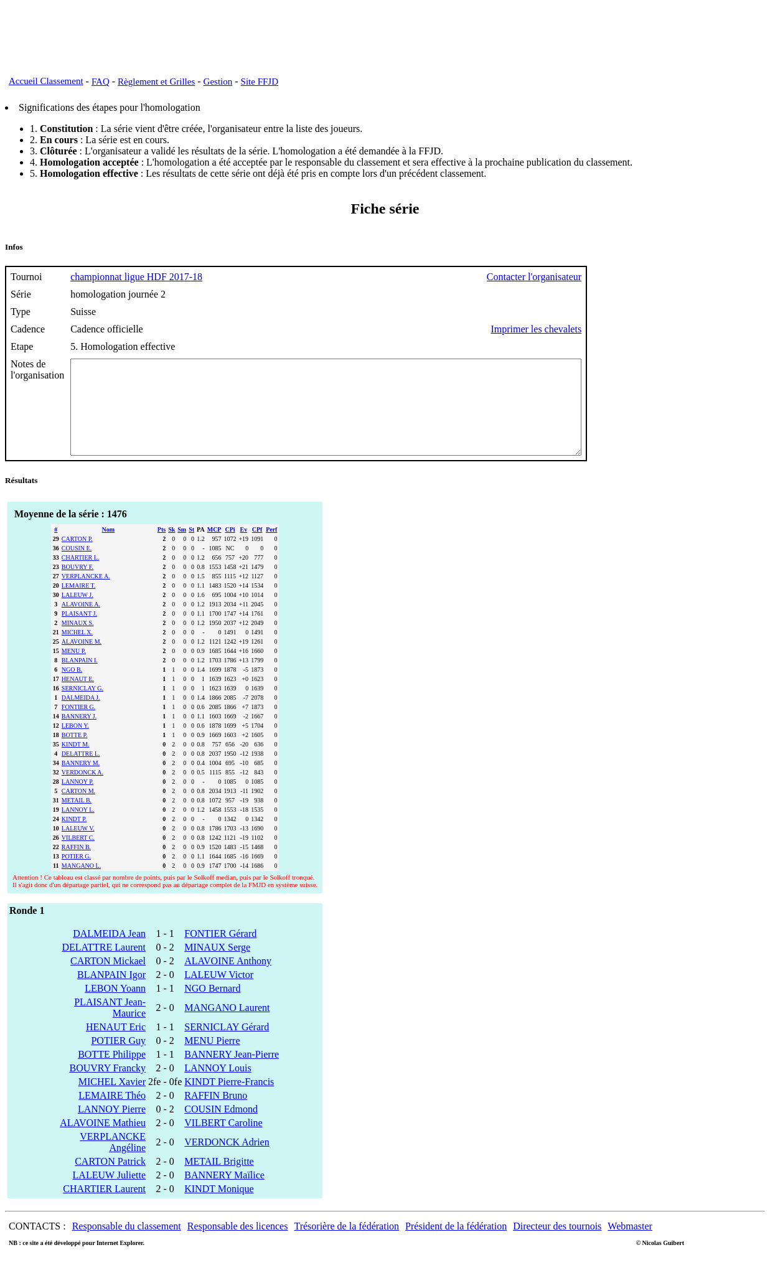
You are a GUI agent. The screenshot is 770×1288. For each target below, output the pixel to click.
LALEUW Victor (218, 993)
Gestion (218, 82)
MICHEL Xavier (112, 1100)
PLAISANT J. (79, 632)
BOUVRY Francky (108, 1086)
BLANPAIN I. (80, 678)
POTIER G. (76, 875)
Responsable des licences (237, 1244)
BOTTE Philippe (112, 1073)
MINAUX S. (78, 641)
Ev (243, 548)
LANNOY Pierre (112, 1127)
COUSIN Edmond (221, 1127)
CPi (230, 548)
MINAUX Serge (217, 966)
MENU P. (74, 669)
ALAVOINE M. (81, 660)
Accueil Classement (46, 81)
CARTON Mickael (108, 979)
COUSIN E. (77, 566)
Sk (171, 548)
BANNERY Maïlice (224, 1193)
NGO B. (72, 688)
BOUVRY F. (77, 585)
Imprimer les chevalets (598, 329)
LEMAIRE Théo (112, 1114)
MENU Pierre (212, 1059)
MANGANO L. (81, 884)
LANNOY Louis (217, 1086)
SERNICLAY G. (82, 706)
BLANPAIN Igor (111, 993)
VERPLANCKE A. (86, 594)
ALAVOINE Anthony (227, 979)
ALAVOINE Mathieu (103, 1141)
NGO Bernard (212, 1007)
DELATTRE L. (81, 772)
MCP (214, 548)
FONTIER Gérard (220, 952)
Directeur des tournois (557, 1244)
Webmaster (630, 1244)
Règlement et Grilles (156, 82)
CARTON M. (78, 809)
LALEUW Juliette (109, 1193)
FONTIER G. (78, 725)
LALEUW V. (78, 847)
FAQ (101, 82)
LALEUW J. (77, 613)
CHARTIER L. (81, 576)
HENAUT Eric (116, 1045)
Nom (108, 548)
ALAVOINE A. (81, 622)
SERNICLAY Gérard (226, 1045)
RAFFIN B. (76, 865)
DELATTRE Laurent (104, 966)
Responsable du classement (126, 1244)
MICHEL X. (77, 650)
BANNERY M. (81, 781)
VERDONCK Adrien (226, 1160)
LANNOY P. (77, 800)
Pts (161, 548)
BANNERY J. (79, 734)
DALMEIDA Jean (109, 952)
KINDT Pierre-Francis (229, 1100)
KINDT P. (74, 837)
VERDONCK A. (82, 790)
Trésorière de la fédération (346, 1244)
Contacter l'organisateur (596, 276)
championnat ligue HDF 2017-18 (136, 276)
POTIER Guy (118, 1059)
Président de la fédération (456, 1244)
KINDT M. (76, 762)
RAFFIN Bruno (215, 1114)
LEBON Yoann (115, 1007)
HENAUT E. (78, 697)
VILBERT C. (78, 856)
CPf (257, 548)
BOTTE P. (75, 753)
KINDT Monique (218, 1207)
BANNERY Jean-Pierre (231, 1073)
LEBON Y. (75, 744)
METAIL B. (77, 819)
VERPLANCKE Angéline (113, 1161)
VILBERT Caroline (223, 1141)
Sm (181, 548)
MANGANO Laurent (227, 1026)
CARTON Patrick (110, 1180)
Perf (271, 548)
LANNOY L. (78, 828)
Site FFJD (259, 82)
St (191, 548)
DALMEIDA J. (81, 716)
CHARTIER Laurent (104, 1207)
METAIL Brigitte (218, 1180)
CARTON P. (77, 557)
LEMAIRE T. (79, 604)
